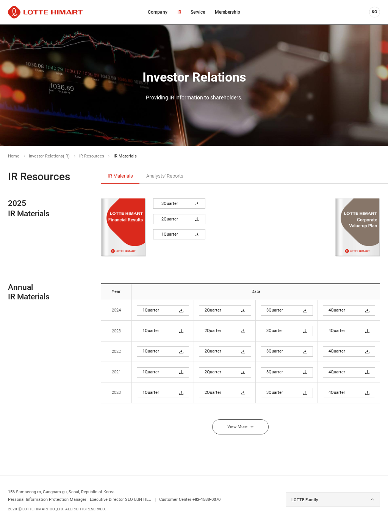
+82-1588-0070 (206, 499)
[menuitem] (158, 12)
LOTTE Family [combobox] (304, 499)
